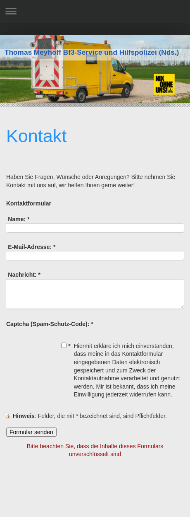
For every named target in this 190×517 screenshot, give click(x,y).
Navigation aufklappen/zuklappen (95, 11)
